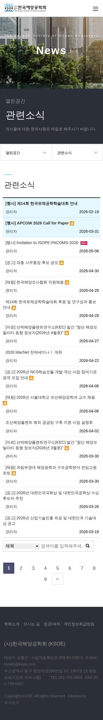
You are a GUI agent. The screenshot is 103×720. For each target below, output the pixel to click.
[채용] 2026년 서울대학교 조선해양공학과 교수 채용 (50, 397)
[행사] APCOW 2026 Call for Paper (37, 223)
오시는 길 (31, 624)
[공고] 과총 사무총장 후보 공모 (32, 262)
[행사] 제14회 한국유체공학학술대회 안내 (41, 203)
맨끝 (57, 579)
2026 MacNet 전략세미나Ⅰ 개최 (33, 352)
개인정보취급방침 (79, 624)
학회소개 (12, 624)
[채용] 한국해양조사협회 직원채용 (35, 282)
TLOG (93, 696)
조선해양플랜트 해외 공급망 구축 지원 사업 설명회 (49, 422)
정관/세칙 (52, 624)
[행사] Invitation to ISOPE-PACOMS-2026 (42, 242)
